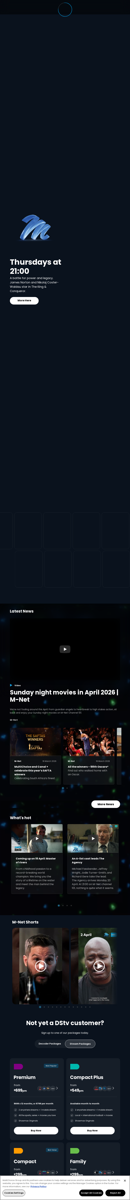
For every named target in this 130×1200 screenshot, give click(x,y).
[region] (65, 1188)
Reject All (115, 1192)
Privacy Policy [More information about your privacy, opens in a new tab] (38, 1186)
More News (106, 804)
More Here (24, 300)
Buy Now (36, 1130)
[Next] (114, 966)
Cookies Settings (13, 1192)
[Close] (124, 1180)
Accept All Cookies (91, 1192)
